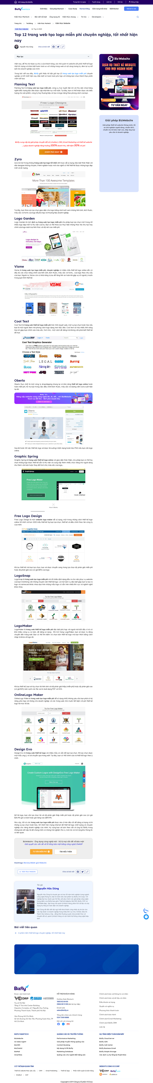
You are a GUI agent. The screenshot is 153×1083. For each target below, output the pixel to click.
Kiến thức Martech (21, 17)
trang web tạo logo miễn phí (74, 73)
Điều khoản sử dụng (107, 1002)
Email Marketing (51, 1071)
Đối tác (120, 2)
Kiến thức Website (21, 29)
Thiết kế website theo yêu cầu (24, 1071)
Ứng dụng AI (54, 17)
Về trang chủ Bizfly (23, 2)
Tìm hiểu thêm (66, 852)
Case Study (72, 9)
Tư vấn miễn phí (40, 852)
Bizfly (36, 73)
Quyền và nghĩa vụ (106, 1006)
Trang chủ (17, 23)
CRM (40, 1071)
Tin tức (83, 17)
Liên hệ (108, 2)
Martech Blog (85, 9)
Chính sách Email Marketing (110, 1019)
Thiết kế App (65, 1071)
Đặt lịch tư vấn (131, 9)
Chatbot (19, 1075)
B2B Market (114, 9)
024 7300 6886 (63, 1017)
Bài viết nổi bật (41, 17)
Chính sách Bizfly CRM (108, 1023)
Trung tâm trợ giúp (79, 2)
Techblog (29, 23)
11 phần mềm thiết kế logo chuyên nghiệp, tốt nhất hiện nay (41, 933)
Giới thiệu (43, 9)
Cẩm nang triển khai (99, 9)
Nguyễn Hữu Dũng (23, 47)
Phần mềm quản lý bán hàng (83, 1071)
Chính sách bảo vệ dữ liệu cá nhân (112, 998)
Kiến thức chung (69, 17)
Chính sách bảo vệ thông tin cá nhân (113, 994)
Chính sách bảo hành (107, 1014)
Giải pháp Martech (58, 9)
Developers (96, 17)
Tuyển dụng (96, 2)
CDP (26, 1075)
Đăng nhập (134, 2)
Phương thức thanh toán (109, 1010)
